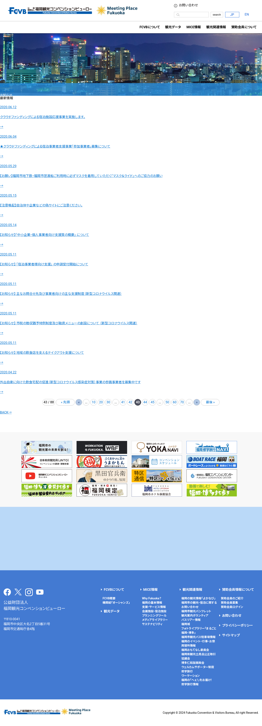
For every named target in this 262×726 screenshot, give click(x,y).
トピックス (7, 90)
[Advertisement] (131, 538)
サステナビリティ (152, 624)
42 (130, 402)
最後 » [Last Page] (210, 402)
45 (152, 402)
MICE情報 (193, 27)
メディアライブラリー (155, 619)
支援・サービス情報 (154, 607)
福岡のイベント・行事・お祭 (198, 641)
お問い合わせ (188, 5)
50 (167, 402)
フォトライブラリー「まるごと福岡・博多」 (198, 630)
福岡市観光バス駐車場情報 (198, 637)
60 (174, 402)
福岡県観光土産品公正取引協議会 (198, 656)
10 (93, 402)
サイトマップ (231, 635)
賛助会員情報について (238, 590)
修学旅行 (187, 671)
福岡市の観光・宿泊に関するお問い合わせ (199, 605)
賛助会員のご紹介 (232, 598)
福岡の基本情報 (152, 602)
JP (232, 15)
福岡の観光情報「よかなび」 (198, 598)
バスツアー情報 (191, 619)
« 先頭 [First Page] (65, 402)
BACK (6, 412)
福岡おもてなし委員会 (195, 650)
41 (123, 402)
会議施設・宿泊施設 (154, 611)
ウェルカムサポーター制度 (197, 667)
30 (108, 402)
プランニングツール (154, 615)
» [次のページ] (197, 402)
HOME (4, 85)
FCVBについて (114, 590)
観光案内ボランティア (194, 615)
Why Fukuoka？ (151, 598)
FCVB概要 (109, 598)
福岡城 (185, 624)
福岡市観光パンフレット (196, 611)
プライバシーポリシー (237, 625)
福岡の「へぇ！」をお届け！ (196, 680)
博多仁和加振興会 (192, 662)
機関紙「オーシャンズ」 (116, 602)
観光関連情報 (192, 590)
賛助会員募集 (229, 602)
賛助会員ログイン (232, 607)
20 (101, 402)
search (217, 14)
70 (182, 402)
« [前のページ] (79, 402)
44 (145, 402)
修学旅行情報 (190, 684)
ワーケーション (190, 675)
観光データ (173, 27)
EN (247, 14)
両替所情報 (188, 645)
